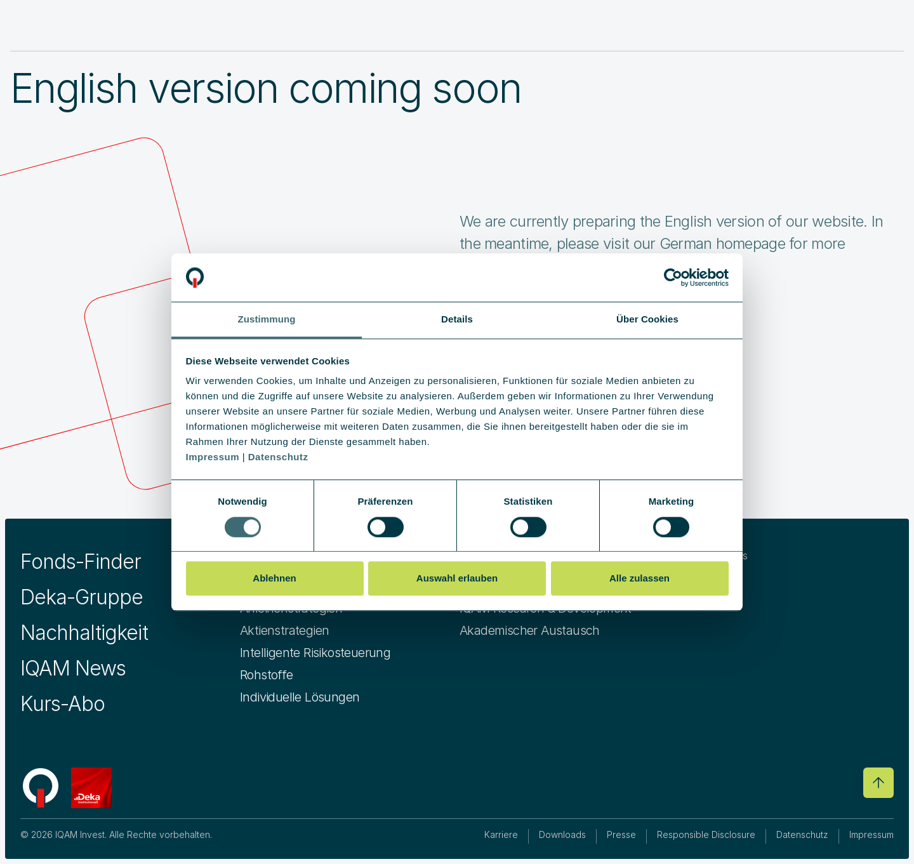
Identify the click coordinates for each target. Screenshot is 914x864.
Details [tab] (457, 319)
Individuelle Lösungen (299, 697)
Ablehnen (274, 578)
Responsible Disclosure (706, 834)
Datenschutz (802, 834)
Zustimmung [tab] (267, 319)
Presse (621, 834)
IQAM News (73, 668)
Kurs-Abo (62, 703)
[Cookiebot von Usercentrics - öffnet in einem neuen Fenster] (673, 277)
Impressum (871, 834)
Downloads (562, 834)
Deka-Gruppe (81, 597)
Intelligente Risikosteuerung (315, 652)
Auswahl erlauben (457, 578)
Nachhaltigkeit (84, 632)
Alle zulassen (639, 578)
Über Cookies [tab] (647, 319)
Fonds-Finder (80, 561)
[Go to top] (878, 783)
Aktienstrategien (284, 630)
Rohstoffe (266, 674)
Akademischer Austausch (530, 630)
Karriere (501, 834)
